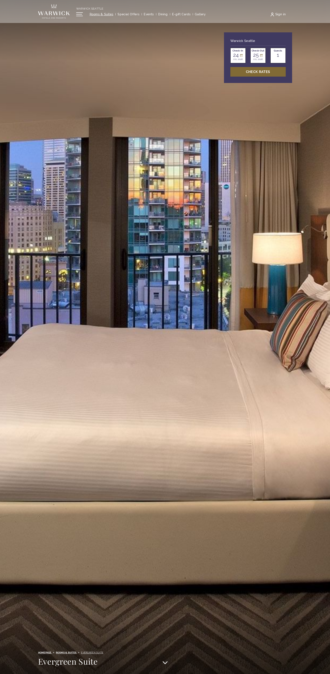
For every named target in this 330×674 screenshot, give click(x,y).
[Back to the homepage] (54, 13)
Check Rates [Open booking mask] (258, 72)
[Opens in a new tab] (181, 15)
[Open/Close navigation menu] (79, 15)
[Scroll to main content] (165, 663)
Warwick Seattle (89, 9)
